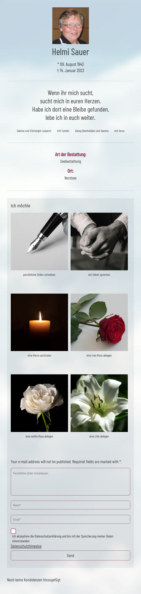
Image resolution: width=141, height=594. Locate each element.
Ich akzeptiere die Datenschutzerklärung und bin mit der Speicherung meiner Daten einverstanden (62, 538)
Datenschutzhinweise (26, 545)
